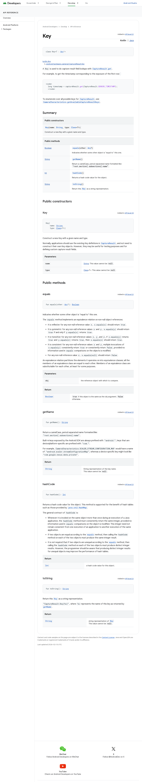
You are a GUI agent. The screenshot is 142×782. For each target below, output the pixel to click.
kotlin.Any (47, 61)
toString (77, 184)
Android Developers (50, 27)
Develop (64, 27)
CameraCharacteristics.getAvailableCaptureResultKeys (71, 102)
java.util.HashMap (77, 507)
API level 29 (129, 213)
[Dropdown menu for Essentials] (39, 3)
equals (76, 148)
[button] (16, 29)
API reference (11, 12)
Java (131, 40)
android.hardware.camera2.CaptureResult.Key (65, 64)
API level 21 (129, 34)
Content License (108, 637)
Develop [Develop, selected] (71, 3)
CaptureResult (87, 99)
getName (76, 159)
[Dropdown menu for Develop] (78, 3)
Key (47, 127)
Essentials (31, 3)
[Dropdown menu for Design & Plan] (61, 3)
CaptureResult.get (102, 69)
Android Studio (130, 3)
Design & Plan (52, 3)
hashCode (77, 173)
